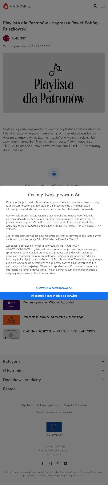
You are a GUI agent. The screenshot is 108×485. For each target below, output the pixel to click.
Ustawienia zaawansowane (54, 288)
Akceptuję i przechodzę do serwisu (54, 296)
